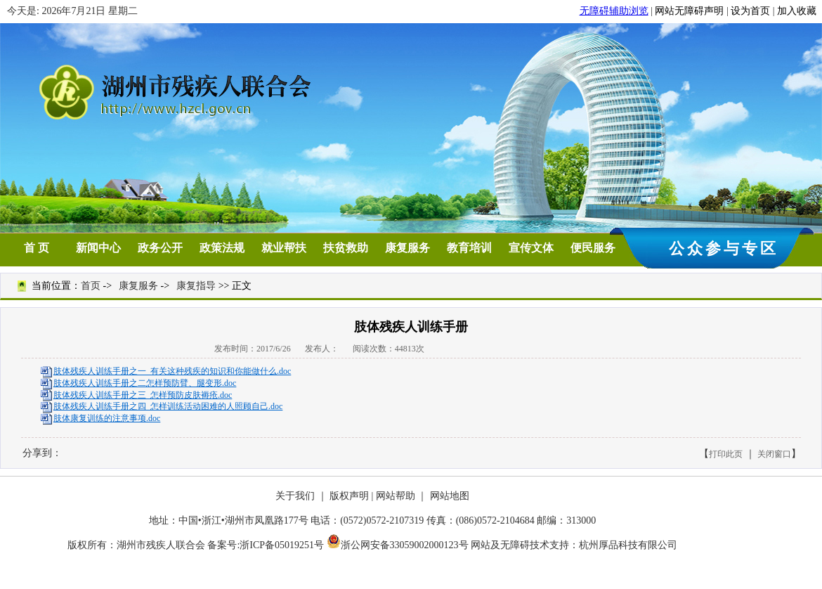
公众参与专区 (723, 248)
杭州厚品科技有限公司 (628, 545)
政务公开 (160, 248)
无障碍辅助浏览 (614, 11)
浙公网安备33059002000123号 (398, 545)
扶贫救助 (345, 248)
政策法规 (222, 248)
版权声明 (349, 496)
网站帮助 (395, 496)
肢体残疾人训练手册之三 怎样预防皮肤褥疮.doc (142, 395)
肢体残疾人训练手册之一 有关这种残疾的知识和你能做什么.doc (172, 371)
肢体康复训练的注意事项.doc (106, 418)
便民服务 (592, 248)
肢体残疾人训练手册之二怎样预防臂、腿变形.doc (144, 383)
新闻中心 (98, 248)
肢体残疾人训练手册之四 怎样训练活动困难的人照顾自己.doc (167, 406)
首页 (90, 285)
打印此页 (726, 454)
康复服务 (407, 248)
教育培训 (469, 248)
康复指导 (196, 285)
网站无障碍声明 (689, 11)
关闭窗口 (774, 454)
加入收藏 (796, 11)
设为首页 (750, 11)
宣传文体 (531, 248)
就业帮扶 (283, 248)
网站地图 (449, 496)
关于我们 (295, 496)
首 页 (36, 248)
